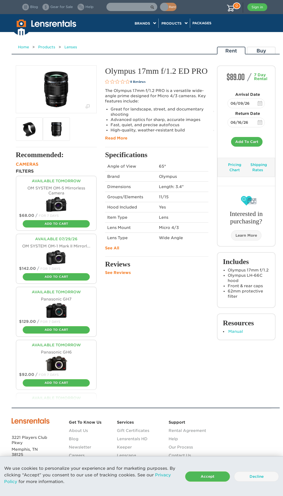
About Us (78, 430)
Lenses (70, 47)
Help (173, 439)
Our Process (181, 447)
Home (23, 47)
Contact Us (180, 455)
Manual (235, 331)
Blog (73, 439)
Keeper (124, 447)
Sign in (257, 7)
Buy (261, 51)
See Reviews (118, 272)
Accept (207, 476)
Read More (116, 138)
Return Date (247, 113)
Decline (257, 476)
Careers (77, 455)
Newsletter (80, 447)
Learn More (246, 235)
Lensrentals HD (132, 439)
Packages (201, 23)
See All (112, 248)
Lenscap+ (126, 455)
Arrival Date (247, 94)
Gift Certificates (133, 430)
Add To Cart (246, 142)
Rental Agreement (187, 430)
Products (46, 47)
